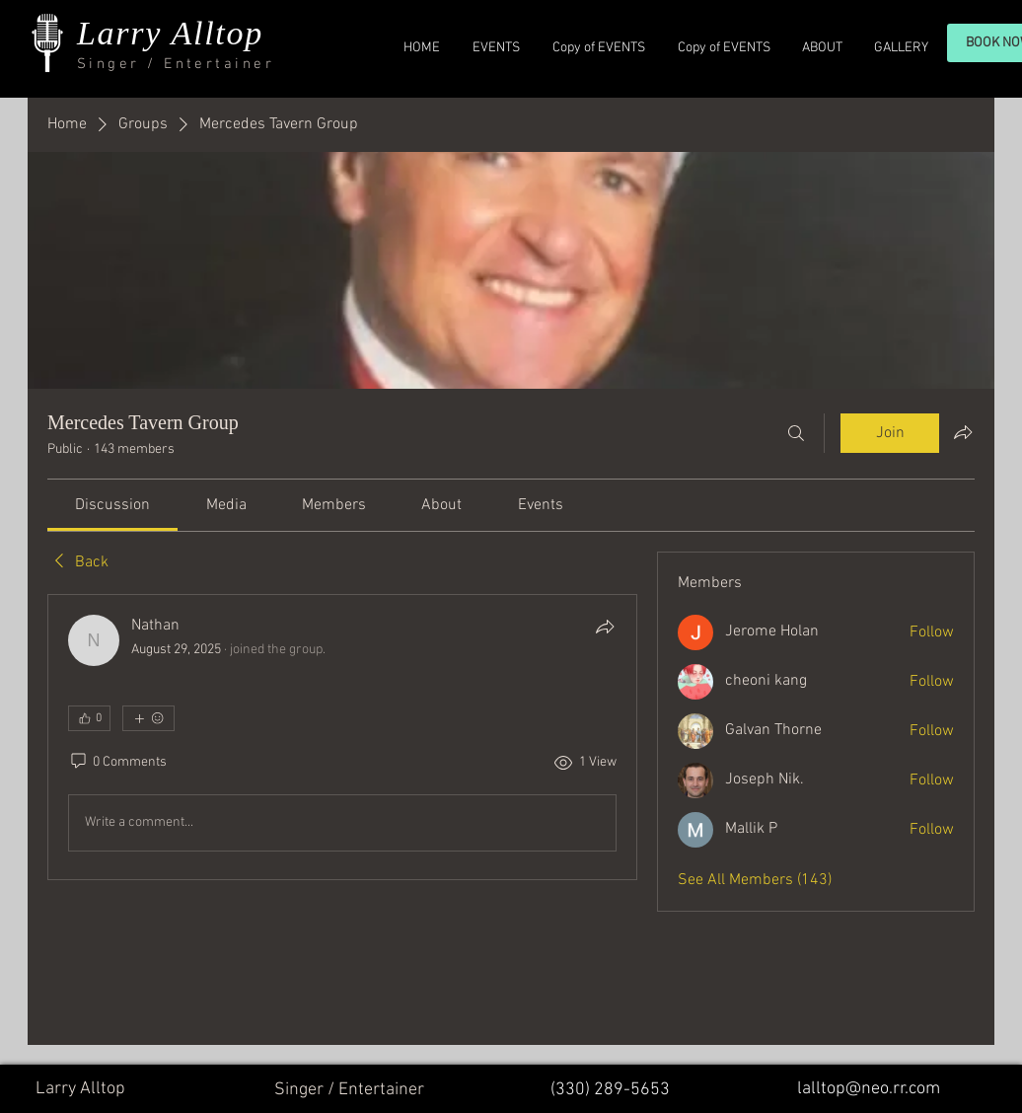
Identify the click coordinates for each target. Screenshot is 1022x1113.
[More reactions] (148, 718)
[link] (112, 505)
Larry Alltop (170, 33)
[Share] (605, 626)
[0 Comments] (117, 763)
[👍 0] (89, 718)
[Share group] (963, 432)
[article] (342, 737)
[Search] (796, 433)
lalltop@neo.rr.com (868, 1088)
